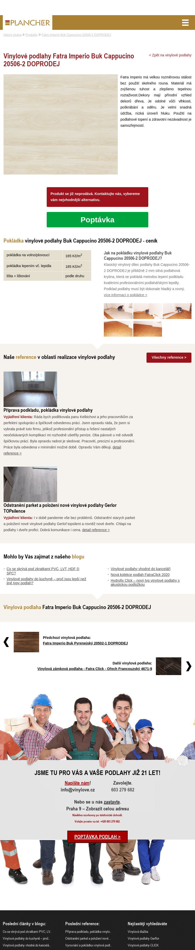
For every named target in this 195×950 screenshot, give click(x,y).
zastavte (112, 732)
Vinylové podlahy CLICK (143, 875)
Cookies (188, 947)
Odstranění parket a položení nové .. (88, 868)
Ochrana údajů (173, 947)
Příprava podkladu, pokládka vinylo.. (88, 861)
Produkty (32, 35)
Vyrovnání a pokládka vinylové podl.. (88, 875)
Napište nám (77, 713)
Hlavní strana (13, 35)
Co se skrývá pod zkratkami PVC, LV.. (27, 861)
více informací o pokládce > (125, 296)
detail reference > (151, 460)
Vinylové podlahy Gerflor (143, 868)
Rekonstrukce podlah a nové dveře (87, 882)
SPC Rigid (134, 882)
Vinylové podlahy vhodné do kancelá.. (27, 875)
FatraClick (134, 889)
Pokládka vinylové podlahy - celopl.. (88, 889)
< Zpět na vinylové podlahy (170, 55)
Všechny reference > (169, 358)
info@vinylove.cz (78, 720)
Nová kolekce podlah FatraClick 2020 (140, 505)
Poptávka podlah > (97, 767)
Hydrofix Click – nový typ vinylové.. (25, 889)
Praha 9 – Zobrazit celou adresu (97, 739)
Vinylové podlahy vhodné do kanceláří (141, 499)
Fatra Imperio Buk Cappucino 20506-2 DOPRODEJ (76, 35)
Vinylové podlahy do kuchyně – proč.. (26, 868)
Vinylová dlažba (138, 861)
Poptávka (97, 220)
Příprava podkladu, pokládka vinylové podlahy (103, 375)
